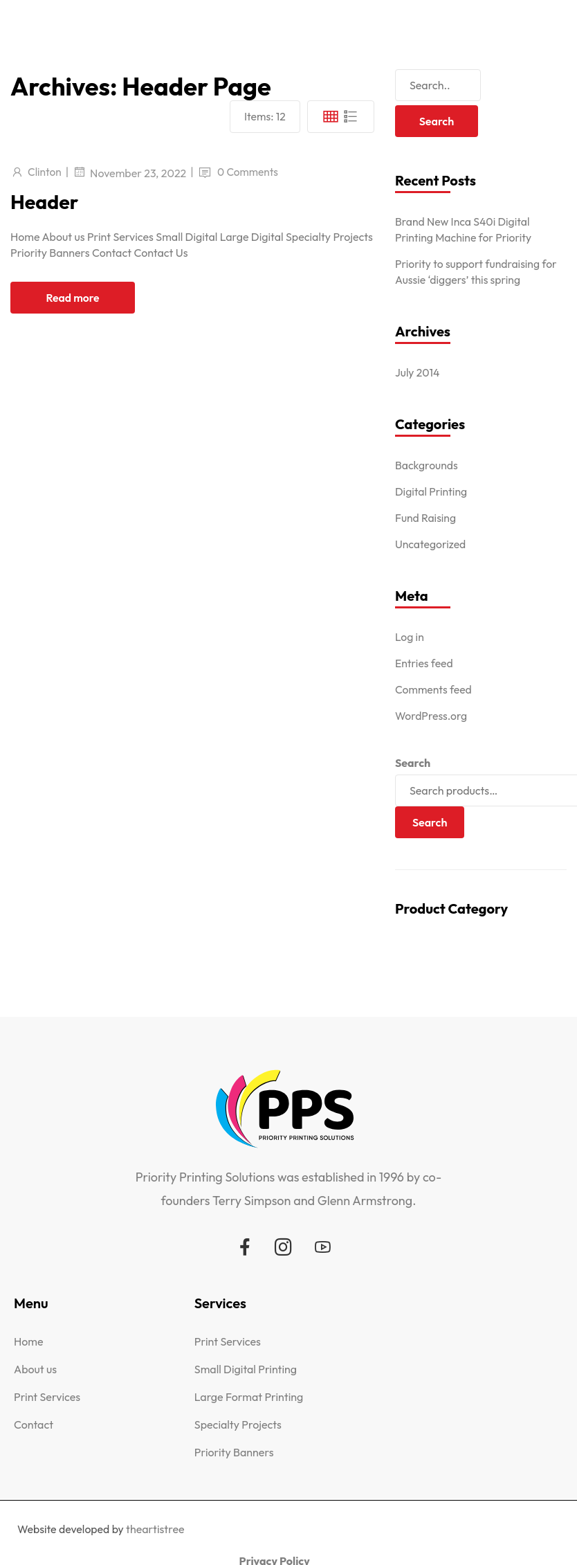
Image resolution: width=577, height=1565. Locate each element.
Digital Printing (431, 491)
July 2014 (418, 372)
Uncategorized (431, 544)
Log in (410, 637)
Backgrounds (427, 465)
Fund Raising (426, 518)
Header (46, 201)
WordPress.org (431, 716)
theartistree (156, 1529)
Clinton (45, 172)
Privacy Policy (524, 1523)
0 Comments (250, 172)
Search (412, 763)
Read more (73, 298)
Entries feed (424, 663)
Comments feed (434, 689)
